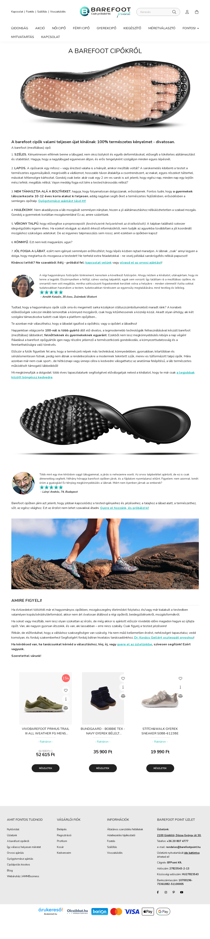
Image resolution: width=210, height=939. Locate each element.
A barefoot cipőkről (18, 841)
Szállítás (42, 12)
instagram (166, 892)
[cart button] (197, 12)
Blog (10, 870)
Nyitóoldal (13, 829)
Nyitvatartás (22, 37)
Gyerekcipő (106, 28)
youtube (182, 892)
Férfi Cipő (81, 28)
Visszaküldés (58, 12)
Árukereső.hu (50, 914)
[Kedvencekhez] (66, 690)
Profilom (62, 841)
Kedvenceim (64, 853)
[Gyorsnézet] (66, 699)
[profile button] (187, 12)
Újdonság (19, 28)
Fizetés (30, 12)
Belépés (62, 829)
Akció (40, 28)
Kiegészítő (132, 28)
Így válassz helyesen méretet (24, 847)
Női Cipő (59, 28)
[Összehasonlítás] (66, 708)
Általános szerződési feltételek (125, 829)
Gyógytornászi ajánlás (20, 859)
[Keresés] (158, 12)
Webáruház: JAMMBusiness (23, 876)
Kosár (60, 847)
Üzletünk (12, 835)
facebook (158, 892)
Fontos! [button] (189, 28)
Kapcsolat (17, 12)
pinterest (174, 892)
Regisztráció (64, 835)
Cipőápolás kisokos (18, 864)
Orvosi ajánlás (15, 853)
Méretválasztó (161, 28)
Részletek (45, 768)
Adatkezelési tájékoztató (121, 835)
